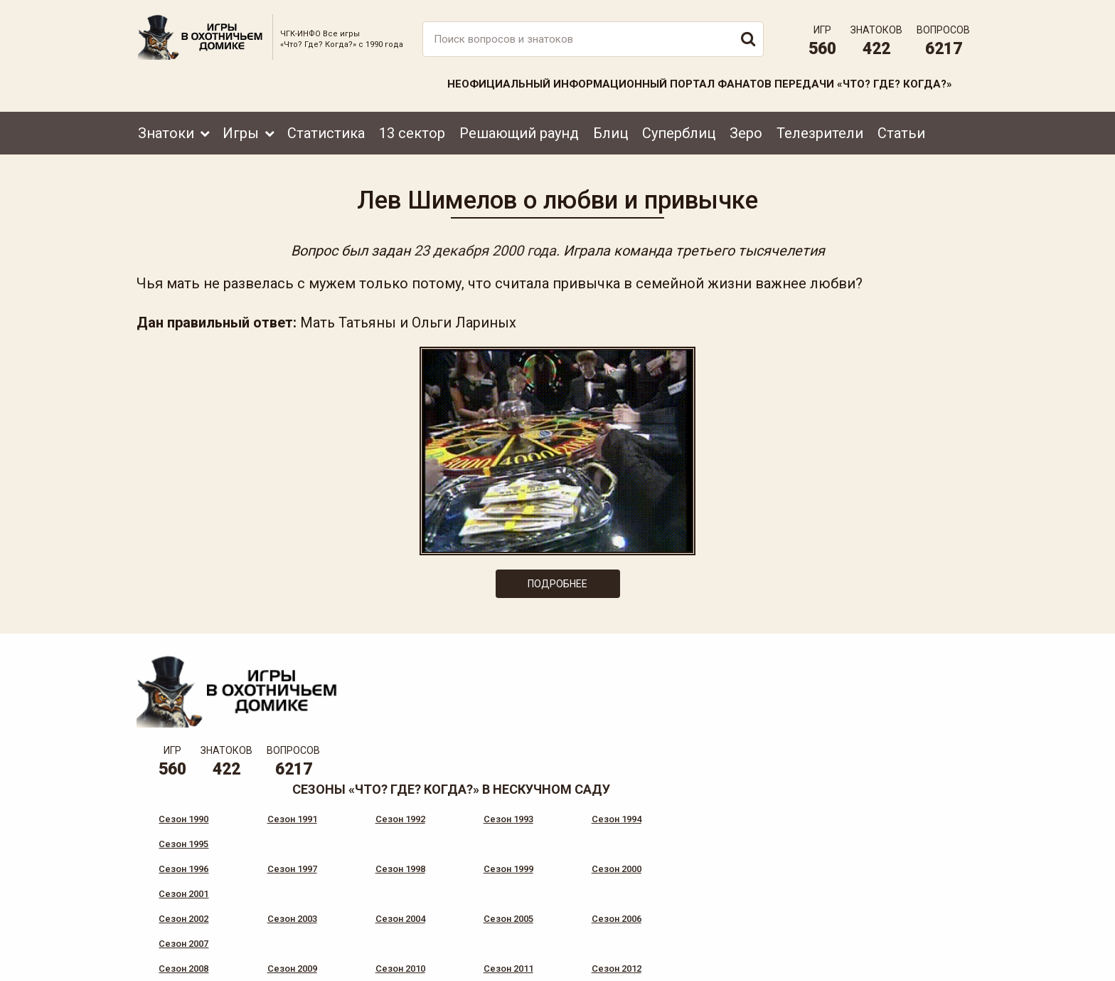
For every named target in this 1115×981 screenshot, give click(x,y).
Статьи (901, 133)
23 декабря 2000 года (484, 250)
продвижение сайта (943, 964)
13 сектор (412, 133)
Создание (926, 956)
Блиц (610, 133)
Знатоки (166, 133)
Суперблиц (678, 133)
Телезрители (820, 133)
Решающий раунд (519, 133)
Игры (241, 133)
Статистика (326, 133)
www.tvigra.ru (662, 906)
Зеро (746, 133)
